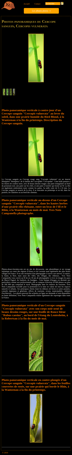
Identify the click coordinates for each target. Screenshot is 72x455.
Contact (37, 4)
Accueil (27, 4)
